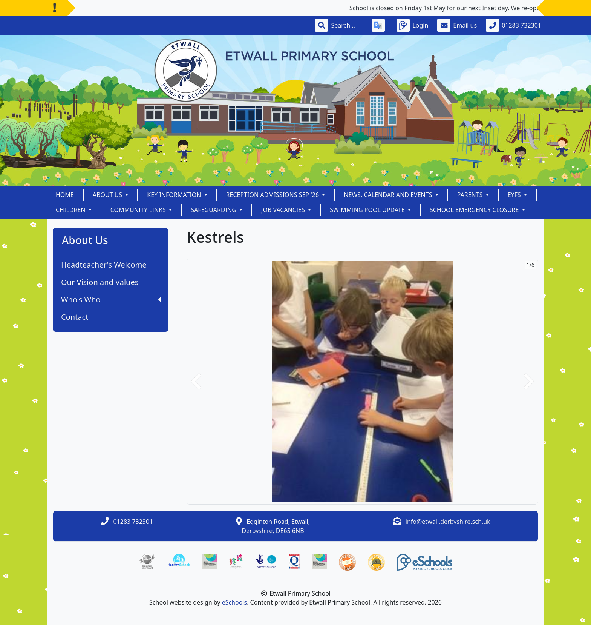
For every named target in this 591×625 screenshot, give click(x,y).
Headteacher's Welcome (104, 265)
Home (65, 195)
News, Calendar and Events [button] (388, 195)
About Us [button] (108, 195)
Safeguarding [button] (214, 210)
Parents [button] (470, 195)
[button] (196, 382)
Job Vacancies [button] (283, 210)
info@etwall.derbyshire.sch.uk (448, 521)
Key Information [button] (174, 195)
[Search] (347, 25)
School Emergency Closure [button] (475, 210)
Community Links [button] (139, 210)
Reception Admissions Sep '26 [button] (273, 195)
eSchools (234, 602)
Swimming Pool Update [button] (368, 210)
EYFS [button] (515, 195)
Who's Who (111, 299)
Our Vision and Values (99, 282)
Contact (74, 317)
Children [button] (71, 210)
